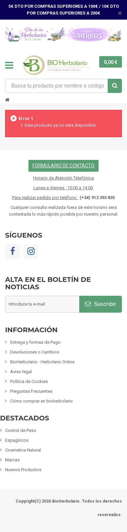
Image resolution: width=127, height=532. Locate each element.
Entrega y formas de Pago (35, 342)
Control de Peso (20, 430)
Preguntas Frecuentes (31, 391)
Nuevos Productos (23, 469)
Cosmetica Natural (23, 450)
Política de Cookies (29, 381)
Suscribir (100, 303)
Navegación (9, 65)
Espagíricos (16, 440)
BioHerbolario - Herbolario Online (42, 361)
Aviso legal (21, 371)
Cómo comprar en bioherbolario (41, 401)
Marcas (12, 459)
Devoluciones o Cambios (34, 352)
